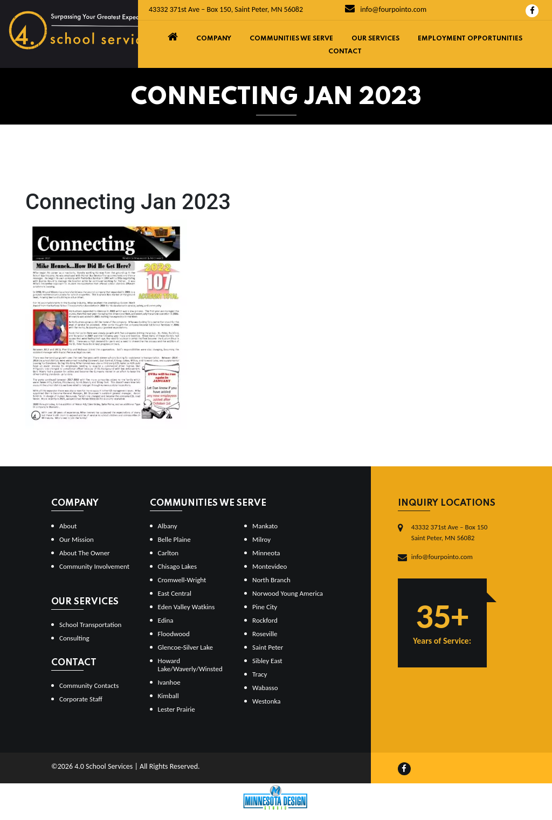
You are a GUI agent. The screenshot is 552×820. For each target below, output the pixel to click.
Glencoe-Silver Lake (185, 647)
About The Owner (84, 553)
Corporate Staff (80, 699)
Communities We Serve (291, 39)
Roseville (264, 634)
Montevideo (269, 566)
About (68, 526)
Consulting (74, 638)
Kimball (168, 696)
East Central (175, 593)
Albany (167, 526)
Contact (345, 52)
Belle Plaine (174, 539)
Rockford (265, 620)
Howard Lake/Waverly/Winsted (190, 665)
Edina (166, 620)
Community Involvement (94, 566)
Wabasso (265, 688)
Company (213, 39)
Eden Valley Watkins (186, 607)
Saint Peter (267, 647)
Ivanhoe (169, 682)
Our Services (375, 39)
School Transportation (90, 625)
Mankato (265, 526)
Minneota (266, 553)
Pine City (264, 607)
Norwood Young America (287, 593)
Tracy (259, 674)
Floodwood (174, 634)
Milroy (261, 539)
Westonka (266, 701)
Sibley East (267, 661)
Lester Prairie (176, 709)
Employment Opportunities (470, 39)
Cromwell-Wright (182, 580)
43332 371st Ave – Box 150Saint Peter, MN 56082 (449, 532)
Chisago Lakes (177, 566)
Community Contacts (89, 685)
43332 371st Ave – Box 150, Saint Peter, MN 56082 (226, 9)
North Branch (271, 580)
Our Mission (76, 539)
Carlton (168, 553)
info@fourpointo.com (385, 9)
